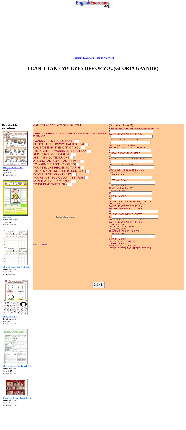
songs (100, 57)
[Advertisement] (93, 32)
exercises (108, 57)
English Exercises (83, 57)
